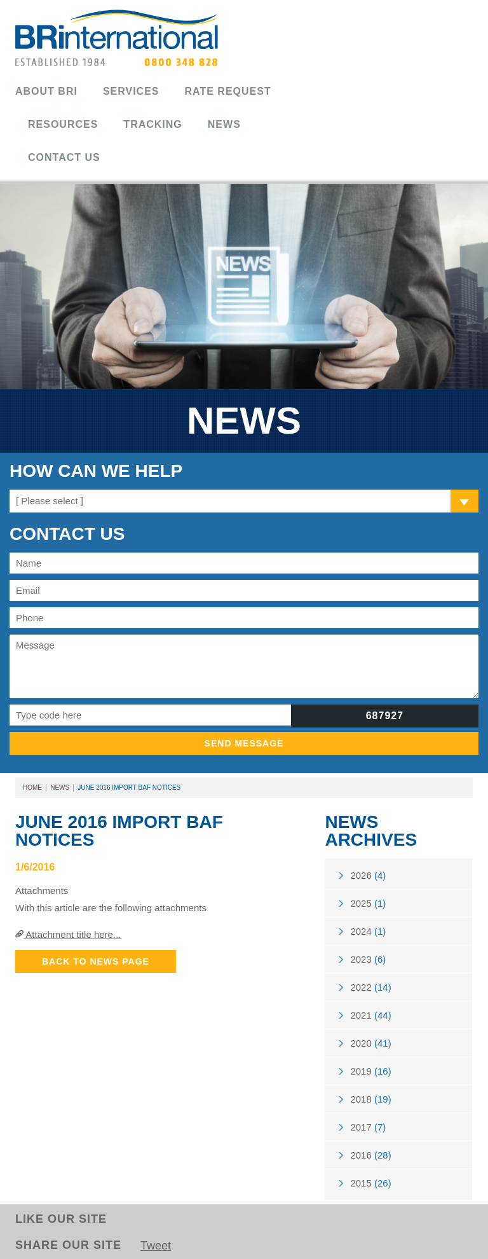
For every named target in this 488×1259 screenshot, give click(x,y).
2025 (368, 903)
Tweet (155, 1245)
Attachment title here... (68, 934)
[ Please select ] (49, 500)
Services (131, 91)
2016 (370, 1155)
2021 (370, 1015)
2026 (368, 875)
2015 (370, 1183)
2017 (368, 1127)
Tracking (152, 124)
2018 (370, 1099)
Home (32, 787)
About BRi (46, 91)
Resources (63, 124)
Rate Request (228, 91)
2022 (370, 987)
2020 (370, 1043)
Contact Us (64, 157)
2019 (370, 1071)
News (224, 124)
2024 (368, 931)
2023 (368, 959)
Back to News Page (95, 961)
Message (244, 666)
